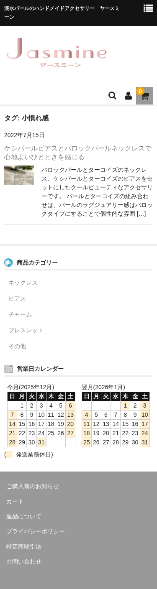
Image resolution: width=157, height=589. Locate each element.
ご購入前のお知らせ (32, 486)
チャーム (20, 314)
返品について (23, 516)
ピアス (17, 298)
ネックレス (23, 282)
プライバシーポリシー (35, 531)
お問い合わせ (23, 561)
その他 (17, 346)
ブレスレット (26, 330)
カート (15, 501)
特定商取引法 (23, 546)
